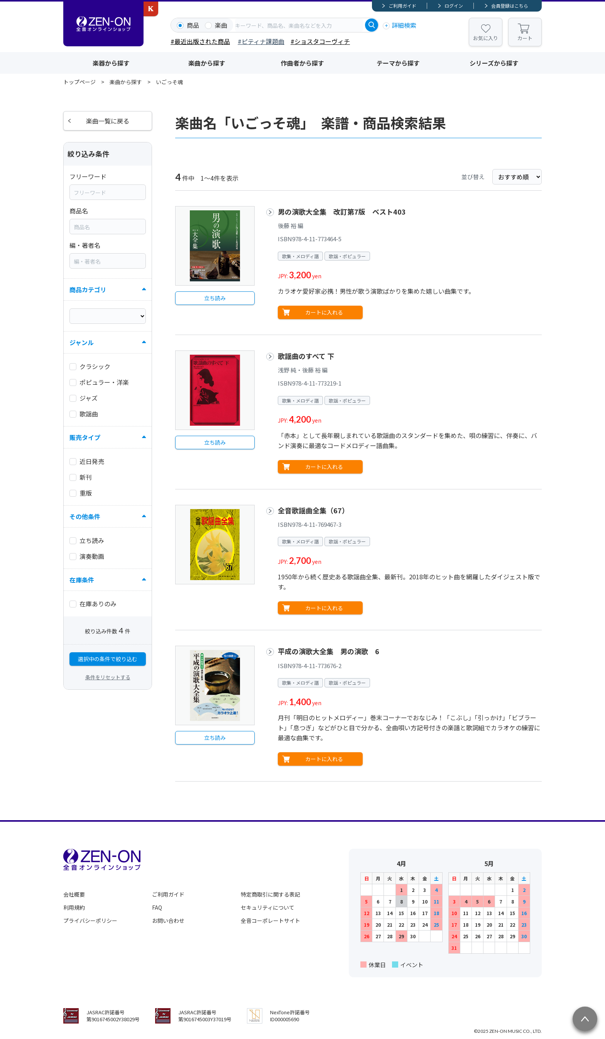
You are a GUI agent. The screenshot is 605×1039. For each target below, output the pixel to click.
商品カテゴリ (87, 289)
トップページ (79, 82)
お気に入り (485, 38)
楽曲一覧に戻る (107, 120)
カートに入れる (324, 312)
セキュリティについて (267, 907)
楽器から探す (111, 63)
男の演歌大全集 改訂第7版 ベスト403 (342, 211)
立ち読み (215, 298)
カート (524, 38)
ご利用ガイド (402, 5)
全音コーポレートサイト (270, 920)
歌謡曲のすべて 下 (306, 356)
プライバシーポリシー (90, 920)
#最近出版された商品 (200, 41)
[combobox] (299, 25)
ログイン (453, 5)
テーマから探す (398, 63)
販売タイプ (84, 437)
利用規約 (74, 907)
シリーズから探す (494, 63)
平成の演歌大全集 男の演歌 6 (328, 651)
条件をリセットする (107, 677)
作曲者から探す (302, 63)
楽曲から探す (206, 63)
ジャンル (81, 342)
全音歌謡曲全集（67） (313, 510)
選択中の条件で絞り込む (107, 659)
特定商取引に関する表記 (270, 894)
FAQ (157, 907)
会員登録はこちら (509, 5)
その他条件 (84, 516)
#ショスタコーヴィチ (320, 41)
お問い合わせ (168, 920)
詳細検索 (404, 25)
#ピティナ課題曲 (261, 41)
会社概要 (74, 894)
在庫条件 (81, 579)
